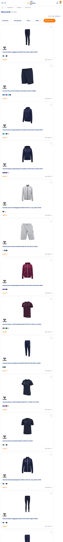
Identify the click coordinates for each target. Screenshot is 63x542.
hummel (19, 7)
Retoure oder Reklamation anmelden (54, 511)
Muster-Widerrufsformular (54, 518)
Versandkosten (20, 510)
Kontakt (4, 513)
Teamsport (10, 7)
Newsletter (4, 517)
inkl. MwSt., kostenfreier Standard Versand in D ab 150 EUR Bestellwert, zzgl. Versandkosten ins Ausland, (20, 491)
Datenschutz (35, 517)
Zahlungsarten (20, 513)
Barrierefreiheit (36, 520)
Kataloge (19, 517)
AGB (33, 513)
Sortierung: (54, 16)
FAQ (3, 510)
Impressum (35, 510)
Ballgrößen (19, 520)
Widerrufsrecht (51, 515)
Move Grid (28, 7)
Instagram (4, 526)
